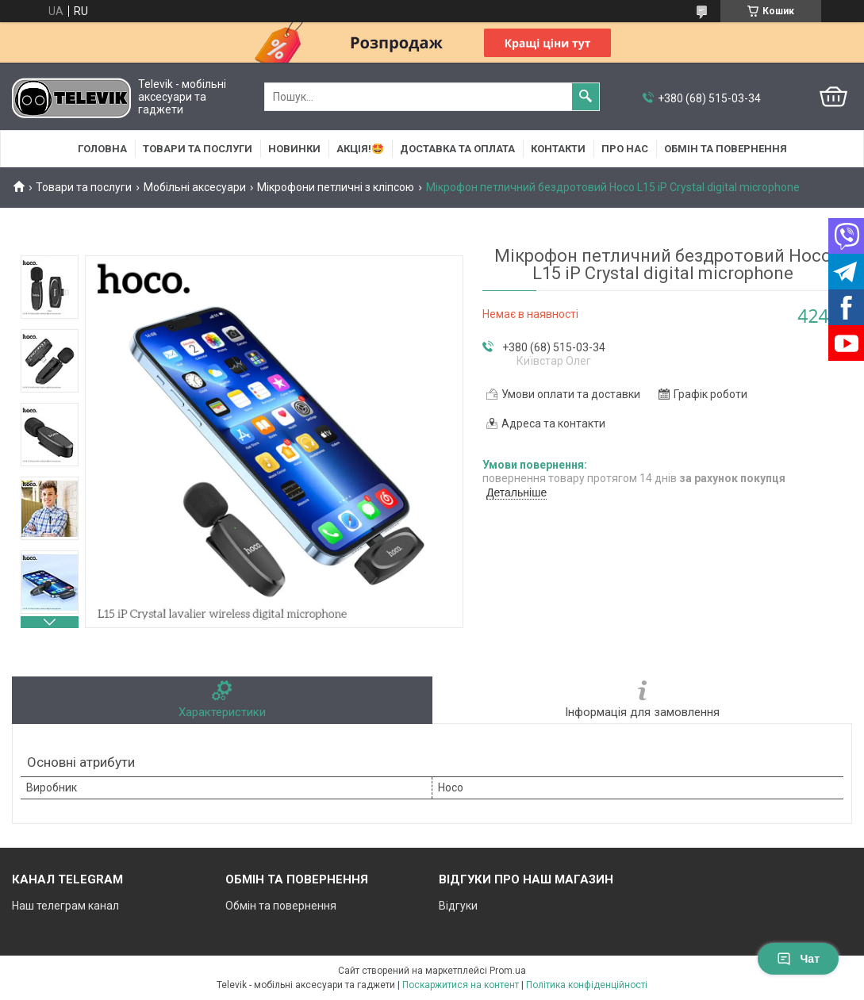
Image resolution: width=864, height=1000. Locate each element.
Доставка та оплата (457, 149)
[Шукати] (585, 96)
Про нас (624, 149)
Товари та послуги (197, 149)
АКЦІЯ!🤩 (360, 149)
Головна (102, 149)
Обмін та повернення (725, 149)
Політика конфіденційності (586, 984)
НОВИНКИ (294, 149)
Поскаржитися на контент (460, 984)
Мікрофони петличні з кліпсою (335, 187)
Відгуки (458, 905)
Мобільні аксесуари (195, 187)
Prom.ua (508, 970)
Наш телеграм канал (65, 905)
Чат (798, 959)
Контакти (558, 149)
